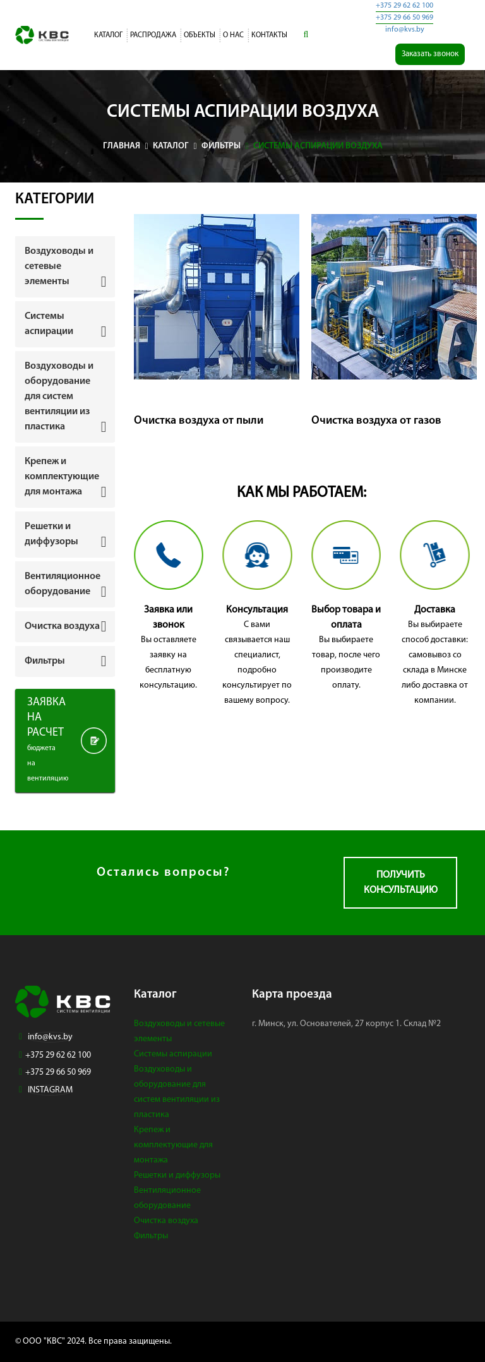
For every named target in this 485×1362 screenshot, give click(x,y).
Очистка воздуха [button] (62, 626)
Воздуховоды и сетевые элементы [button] (59, 266)
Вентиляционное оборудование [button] (62, 584)
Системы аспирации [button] (49, 324)
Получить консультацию (401, 882)
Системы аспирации (173, 1054)
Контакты (269, 35)
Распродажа (153, 35)
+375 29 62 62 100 (404, 5)
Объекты (199, 35)
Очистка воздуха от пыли (198, 421)
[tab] (65, 266)
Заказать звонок (430, 54)
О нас (233, 35)
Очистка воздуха (166, 1221)
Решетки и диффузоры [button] (51, 534)
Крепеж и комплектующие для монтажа (173, 1145)
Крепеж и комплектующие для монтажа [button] (62, 477)
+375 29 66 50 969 (404, 17)
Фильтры (151, 1236)
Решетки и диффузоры (177, 1175)
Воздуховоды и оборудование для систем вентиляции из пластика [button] (59, 396)
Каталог (108, 35)
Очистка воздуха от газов (376, 421)
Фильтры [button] (45, 661)
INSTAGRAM (50, 1090)
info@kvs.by (404, 29)
